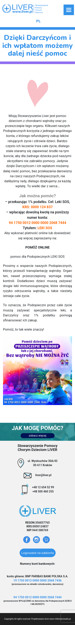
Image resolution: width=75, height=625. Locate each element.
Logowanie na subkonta (37, 553)
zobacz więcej (37, 435)
